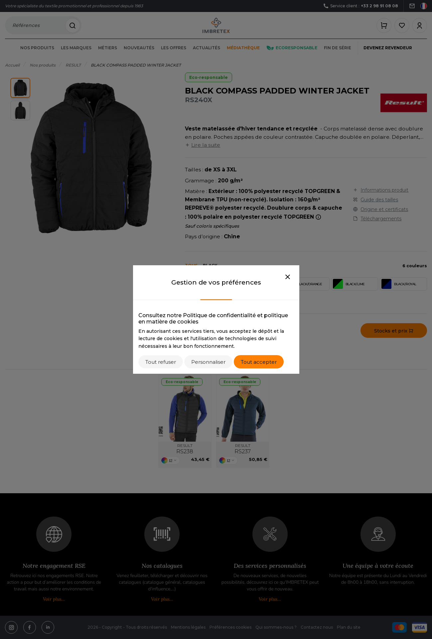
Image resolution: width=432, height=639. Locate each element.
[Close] (287, 277)
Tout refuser (160, 362)
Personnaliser (208, 362)
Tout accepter (259, 362)
